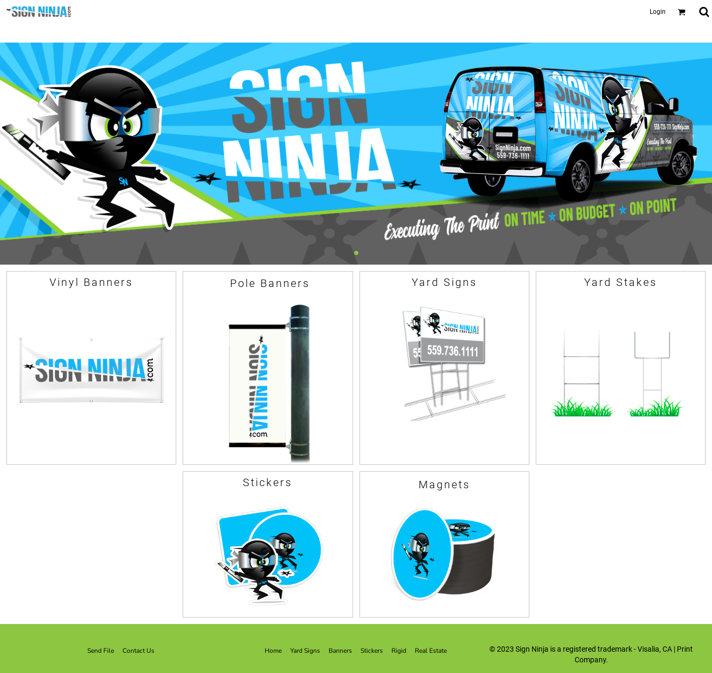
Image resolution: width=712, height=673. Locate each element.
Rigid (398, 650)
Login (658, 11)
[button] (681, 12)
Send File (100, 650)
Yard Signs (305, 650)
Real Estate (431, 650)
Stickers (372, 650)
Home (273, 650)
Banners (340, 650)
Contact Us (138, 650)
